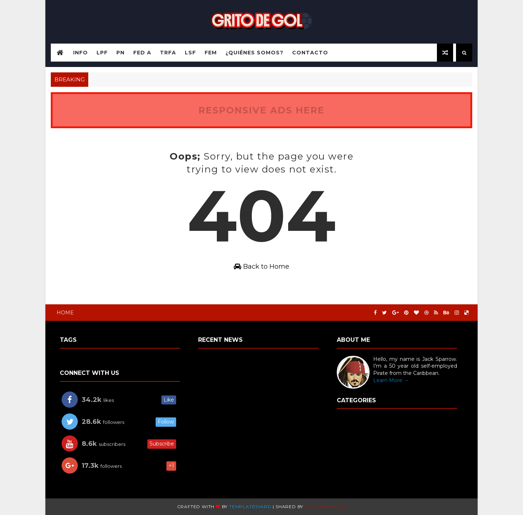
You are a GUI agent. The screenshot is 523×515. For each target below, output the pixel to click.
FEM (211, 52)
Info (80, 52)
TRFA (168, 52)
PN (120, 52)
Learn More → (391, 380)
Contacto (310, 52)
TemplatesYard (250, 506)
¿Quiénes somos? (254, 52)
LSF (190, 52)
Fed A (142, 52)
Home (65, 312)
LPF (102, 52)
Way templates (325, 506)
